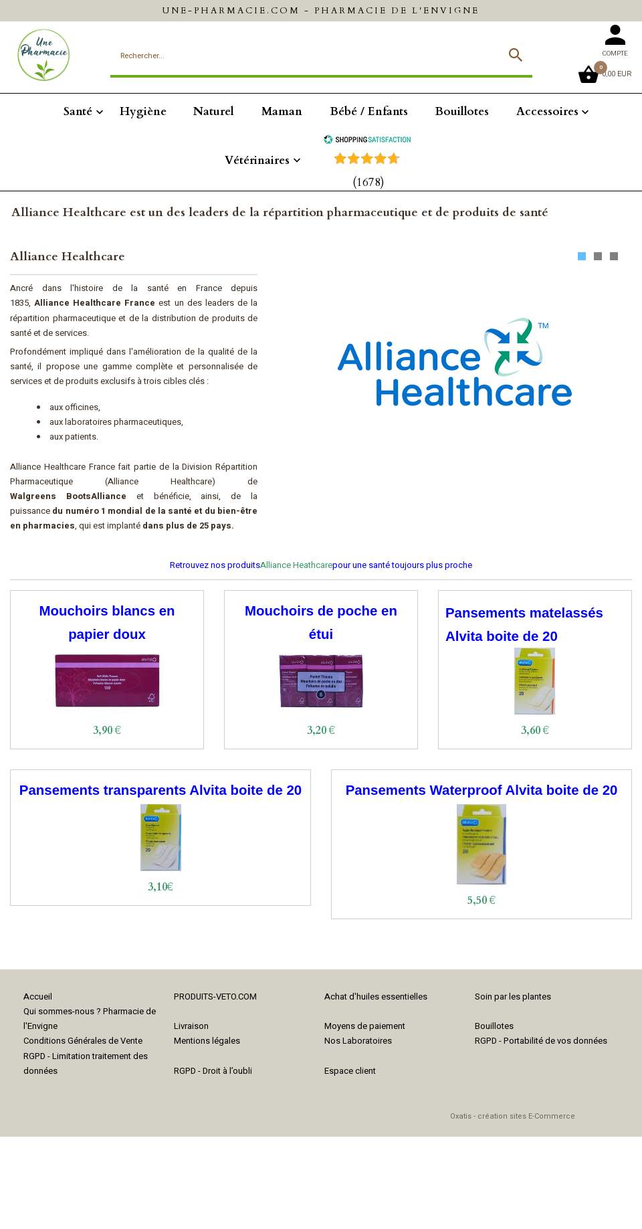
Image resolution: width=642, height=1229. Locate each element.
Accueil (37, 996)
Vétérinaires (257, 160)
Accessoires (547, 111)
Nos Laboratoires (358, 1040)
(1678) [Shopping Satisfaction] (368, 182)
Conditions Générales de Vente (82, 1040)
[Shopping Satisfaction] (367, 141)
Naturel (213, 111)
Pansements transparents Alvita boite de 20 (160, 790)
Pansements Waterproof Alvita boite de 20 (482, 790)
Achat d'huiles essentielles (375, 996)
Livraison (191, 1026)
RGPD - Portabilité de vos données (541, 1040)
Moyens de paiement (364, 1026)
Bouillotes (462, 111)
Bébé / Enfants (369, 111)
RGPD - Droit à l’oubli (213, 1070)
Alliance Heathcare (296, 565)
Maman (281, 111)
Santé (78, 111)
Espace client (350, 1070)
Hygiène (143, 111)
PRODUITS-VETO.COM (215, 996)
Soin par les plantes (513, 996)
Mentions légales (207, 1040)
